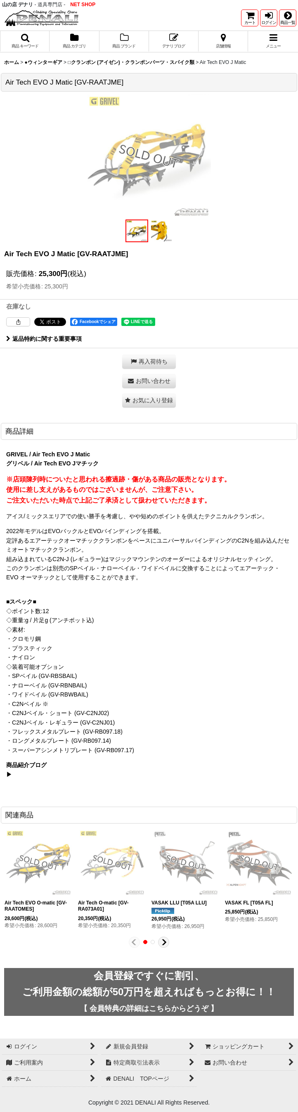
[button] (287, 17)
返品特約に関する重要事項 (44, 338)
